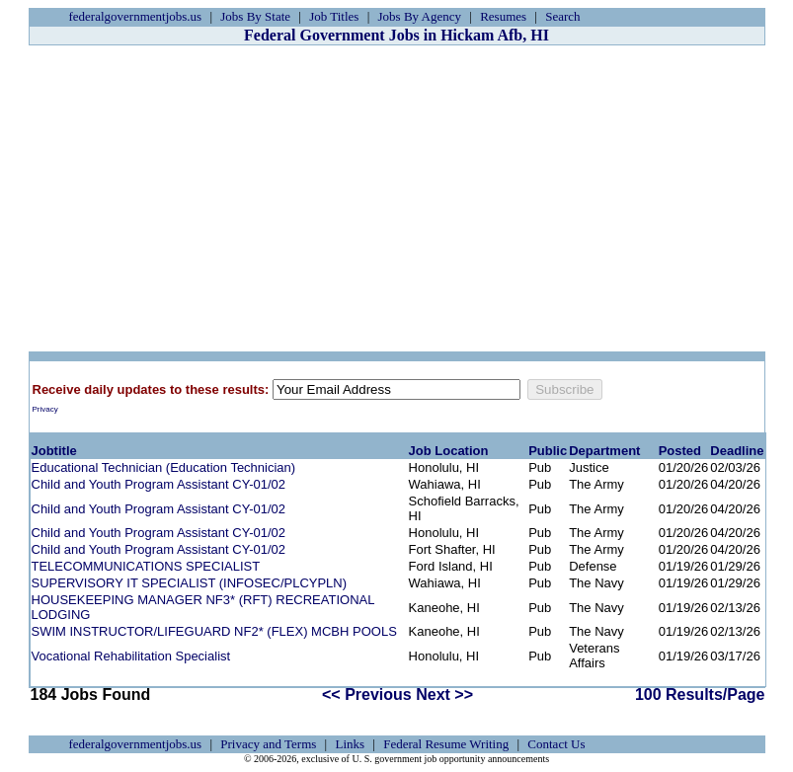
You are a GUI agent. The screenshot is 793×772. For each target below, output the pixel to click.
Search (562, 16)
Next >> (444, 694)
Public (547, 450)
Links (349, 743)
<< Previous (367, 694)
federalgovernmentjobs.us (135, 16)
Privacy (45, 409)
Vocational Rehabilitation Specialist (131, 656)
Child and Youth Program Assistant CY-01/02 (159, 484)
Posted (680, 450)
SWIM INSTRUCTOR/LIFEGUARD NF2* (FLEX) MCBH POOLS (214, 631)
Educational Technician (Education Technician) (164, 467)
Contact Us (556, 743)
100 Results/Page (700, 694)
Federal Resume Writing (446, 743)
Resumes (503, 16)
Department (604, 450)
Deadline (736, 450)
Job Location (449, 450)
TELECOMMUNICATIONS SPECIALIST (146, 566)
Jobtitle (54, 450)
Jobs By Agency (420, 16)
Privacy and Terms (268, 743)
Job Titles (333, 16)
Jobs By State (255, 16)
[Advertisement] (397, 198)
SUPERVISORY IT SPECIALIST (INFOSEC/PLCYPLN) (190, 583)
